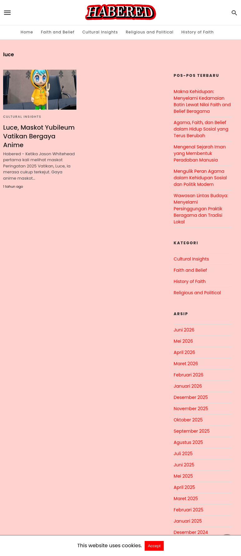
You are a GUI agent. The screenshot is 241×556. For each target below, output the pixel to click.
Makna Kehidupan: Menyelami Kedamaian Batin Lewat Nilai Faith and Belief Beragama (202, 101)
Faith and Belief (58, 32)
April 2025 (184, 487)
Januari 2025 (188, 521)
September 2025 (192, 431)
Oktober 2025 (188, 420)
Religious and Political (150, 32)
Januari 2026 (188, 386)
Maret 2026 (186, 363)
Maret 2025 (186, 498)
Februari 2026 (188, 375)
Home (27, 32)
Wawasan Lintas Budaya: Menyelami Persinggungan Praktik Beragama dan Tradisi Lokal (201, 208)
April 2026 (184, 352)
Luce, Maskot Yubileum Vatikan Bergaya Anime (39, 136)
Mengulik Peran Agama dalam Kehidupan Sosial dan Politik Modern (200, 177)
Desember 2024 (191, 532)
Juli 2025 (183, 453)
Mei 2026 (183, 341)
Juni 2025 (184, 465)
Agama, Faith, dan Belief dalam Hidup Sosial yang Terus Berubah (201, 129)
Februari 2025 (188, 510)
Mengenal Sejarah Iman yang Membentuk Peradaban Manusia (200, 153)
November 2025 (191, 408)
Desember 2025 (191, 397)
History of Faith (197, 32)
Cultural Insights (100, 32)
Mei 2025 (183, 476)
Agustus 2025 (188, 442)
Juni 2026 (184, 330)
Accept (154, 546)
